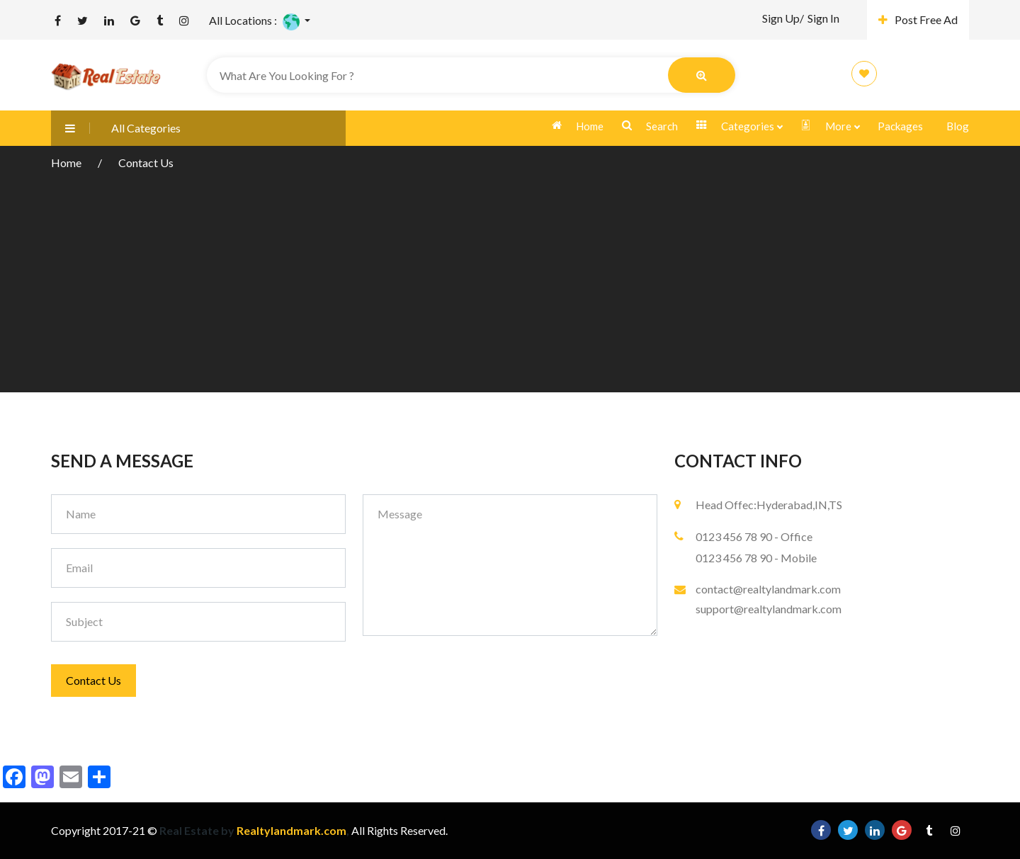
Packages (900, 126)
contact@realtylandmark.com (768, 589)
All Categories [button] (116, 128)
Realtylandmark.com (290, 830)
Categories (739, 126)
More (829, 126)
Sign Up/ (783, 18)
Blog (957, 126)
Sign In (823, 18)
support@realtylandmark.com (769, 608)
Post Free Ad (918, 19)
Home (578, 126)
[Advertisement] (510, 279)
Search (650, 126)
